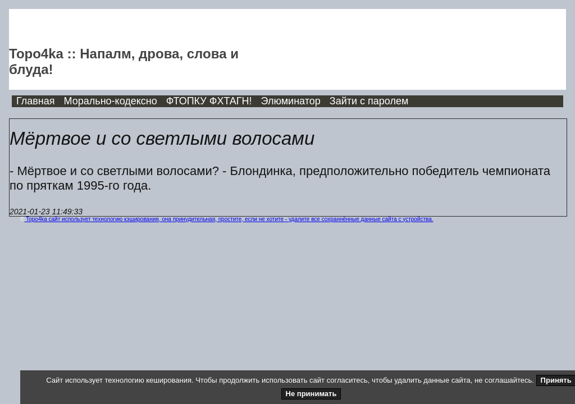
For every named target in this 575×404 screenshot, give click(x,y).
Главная (35, 101)
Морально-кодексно (110, 101)
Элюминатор (291, 101)
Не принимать (311, 393)
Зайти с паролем (369, 101)
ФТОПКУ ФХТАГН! (209, 101)
